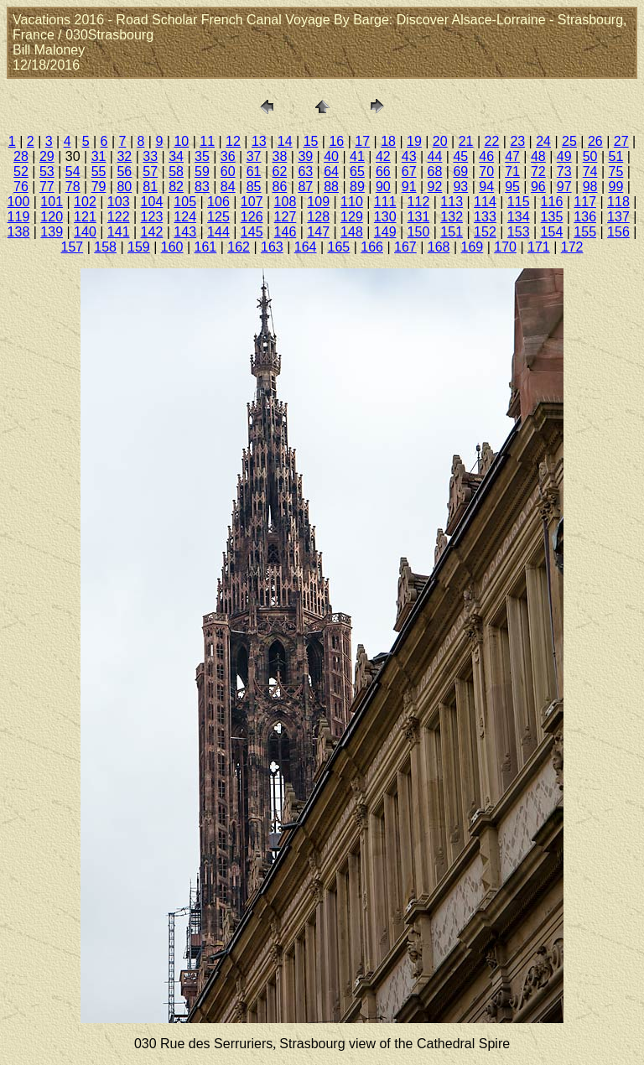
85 (254, 186)
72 (538, 171)
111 (385, 202)
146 (285, 232)
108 (285, 202)
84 (228, 186)
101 (51, 202)
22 (492, 141)
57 (150, 171)
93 (460, 186)
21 (466, 141)
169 (472, 247)
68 (435, 171)
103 (118, 202)
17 (362, 141)
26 (595, 141)
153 (518, 232)
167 (405, 247)
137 (618, 217)
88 (331, 186)
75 (616, 171)
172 (572, 247)
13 (259, 141)
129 (351, 217)
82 (176, 186)
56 (124, 171)
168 (439, 247)
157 (72, 247)
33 (150, 156)
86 (280, 186)
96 (538, 186)
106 (218, 202)
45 (460, 156)
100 (19, 202)
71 (512, 171)
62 (280, 171)
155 (585, 232)
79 (98, 186)
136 (585, 217)
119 (19, 217)
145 (252, 232)
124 (185, 217)
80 (124, 186)
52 (21, 171)
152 (485, 232)
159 (138, 247)
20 (440, 141)
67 (409, 171)
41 (357, 156)
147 (318, 232)
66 (383, 171)
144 (218, 232)
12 (233, 141)
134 (518, 217)
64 (331, 171)
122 (118, 217)
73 (564, 171)
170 (505, 247)
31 (98, 156)
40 (331, 156)
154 (552, 232)
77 (47, 186)
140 (85, 232)
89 (357, 186)
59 (202, 171)
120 (51, 217)
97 (564, 186)
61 (254, 171)
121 (85, 217)
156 (618, 232)
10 (181, 141)
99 (616, 186)
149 (385, 232)
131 (419, 217)
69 (460, 171)
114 (485, 202)
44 (435, 156)
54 (72, 171)
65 (357, 171)
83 (202, 186)
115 (518, 202)
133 (485, 217)
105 (185, 202)
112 (419, 202)
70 (486, 171)
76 (21, 186)
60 (228, 171)
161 (206, 247)
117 (585, 202)
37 (254, 156)
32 (124, 156)
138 (19, 232)
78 (72, 186)
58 (176, 171)
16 (336, 141)
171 (538, 247)
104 (152, 202)
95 (512, 186)
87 (305, 186)
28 (21, 156)
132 (451, 217)
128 (318, 217)
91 (409, 186)
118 (618, 202)
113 (451, 202)
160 (172, 247)
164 (305, 247)
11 (207, 141)
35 (202, 156)
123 (152, 217)
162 (238, 247)
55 (98, 171)
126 (252, 217)
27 (621, 141)
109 (318, 202)
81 (150, 186)
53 (47, 171)
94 (486, 186)
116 (552, 202)
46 (486, 156)
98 (590, 186)
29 (47, 156)
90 (383, 186)
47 (512, 156)
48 (538, 156)
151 (451, 232)
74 (590, 171)
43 (409, 156)
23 (517, 141)
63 (305, 171)
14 (285, 141)
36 (228, 156)
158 (105, 247)
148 (351, 232)
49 (564, 156)
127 (285, 217)
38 (280, 156)
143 (185, 232)
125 (218, 217)
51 (616, 156)
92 (435, 186)
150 (419, 232)
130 (385, 217)
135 (552, 217)
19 (414, 141)
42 (383, 156)
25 (569, 141)
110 (351, 202)
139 (51, 232)
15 (311, 141)
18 (388, 141)
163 (272, 247)
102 (85, 202)
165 (339, 247)
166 (372, 247)
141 (118, 232)
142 (152, 232)
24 (543, 141)
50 (590, 156)
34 (176, 156)
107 (252, 202)
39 (305, 156)
